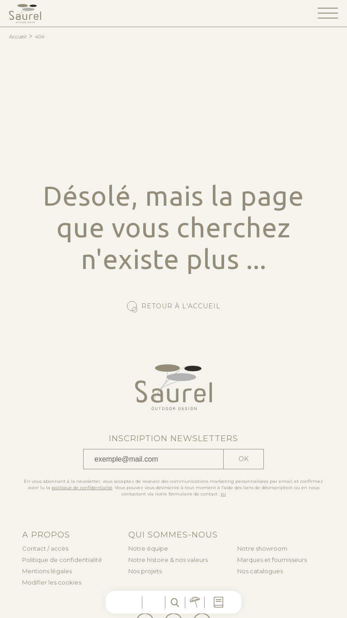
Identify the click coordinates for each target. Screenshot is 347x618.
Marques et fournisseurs (272, 560)
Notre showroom (262, 548)
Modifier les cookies (51, 582)
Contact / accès (45, 548)
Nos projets (145, 571)
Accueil (18, 36)
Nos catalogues (260, 571)
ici (223, 494)
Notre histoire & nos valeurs (168, 560)
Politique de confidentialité (62, 560)
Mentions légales (47, 571)
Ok (244, 459)
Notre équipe (148, 548)
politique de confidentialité (82, 488)
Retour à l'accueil (180, 306)
